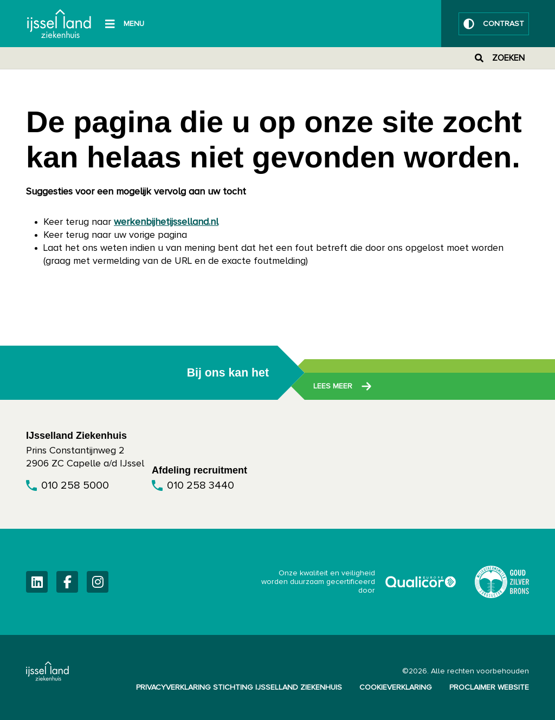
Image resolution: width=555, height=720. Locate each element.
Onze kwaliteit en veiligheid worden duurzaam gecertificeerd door (359, 581)
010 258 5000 (75, 485)
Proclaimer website (489, 687)
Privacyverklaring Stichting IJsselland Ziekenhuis (239, 687)
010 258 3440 (200, 485)
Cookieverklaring (395, 687)
